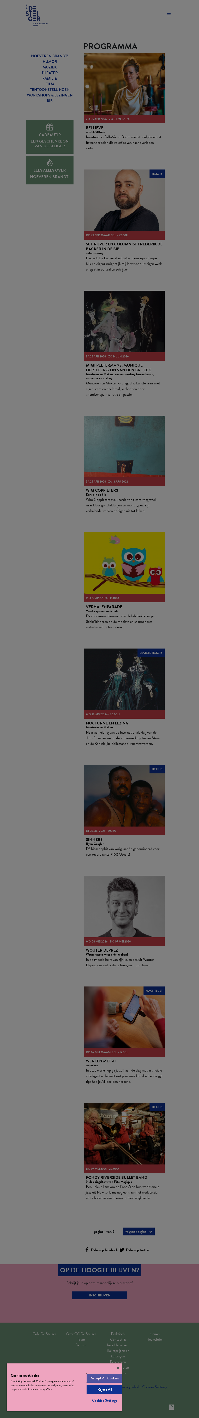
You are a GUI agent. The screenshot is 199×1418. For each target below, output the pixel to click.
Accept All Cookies (104, 1378)
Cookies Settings (104, 1400)
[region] (64, 1387)
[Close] (118, 1368)
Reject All (105, 1389)
